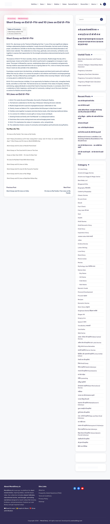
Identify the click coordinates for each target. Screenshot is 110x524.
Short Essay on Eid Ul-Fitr (15, 31)
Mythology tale (86, 266)
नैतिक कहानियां (87, 367)
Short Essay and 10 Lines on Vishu (17, 164)
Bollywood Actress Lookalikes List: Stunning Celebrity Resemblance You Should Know (90, 139)
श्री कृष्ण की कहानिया (83, 442)
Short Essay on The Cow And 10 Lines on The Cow (22, 150)
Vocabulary (84, 325)
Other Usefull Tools (84, 85)
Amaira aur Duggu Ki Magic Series (89, 177)
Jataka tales (85, 236)
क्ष (81, 44)
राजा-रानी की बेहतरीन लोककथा (86, 127)
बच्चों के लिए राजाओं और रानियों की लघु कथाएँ (89, 132)
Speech (82, 322)
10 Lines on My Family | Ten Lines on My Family (21, 134)
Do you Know (82, 199)
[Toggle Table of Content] (23, 29)
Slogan (81, 314)
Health (80, 218)
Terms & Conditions (45, 496)
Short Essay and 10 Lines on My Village (19, 173)
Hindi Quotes (82, 221)
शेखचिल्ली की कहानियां (83, 439)
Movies (80, 262)
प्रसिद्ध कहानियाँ (82, 382)
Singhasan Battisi (87, 311)
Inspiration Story (83, 233)
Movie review (82, 259)
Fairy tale (83, 210)
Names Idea (82, 270)
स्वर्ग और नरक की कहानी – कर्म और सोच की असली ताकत (90, 153)
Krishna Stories (83, 244)
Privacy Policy (43, 499)
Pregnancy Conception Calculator (89, 78)
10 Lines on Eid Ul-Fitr (15, 33)
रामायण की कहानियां (90, 425)
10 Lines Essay (11, 18)
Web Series (81, 333)
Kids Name (82, 281)
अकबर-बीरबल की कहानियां (89, 338)
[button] (101, 19)
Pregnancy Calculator (85, 70)
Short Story (84, 307)
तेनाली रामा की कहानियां (84, 359)
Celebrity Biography (84, 191)
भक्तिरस (80, 391)
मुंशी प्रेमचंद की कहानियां (84, 412)
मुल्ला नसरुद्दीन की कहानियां (84, 408)
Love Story (81, 251)
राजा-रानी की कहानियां (90, 417)
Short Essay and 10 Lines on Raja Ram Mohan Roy (22, 178)
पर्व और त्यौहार (81, 374)
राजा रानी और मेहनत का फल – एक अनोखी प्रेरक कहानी (90, 146)
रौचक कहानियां (87, 429)
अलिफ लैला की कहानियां (89, 343)
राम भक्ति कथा (81, 422)
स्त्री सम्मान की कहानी (83, 123)
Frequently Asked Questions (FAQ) (50, 493)
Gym (79, 214)
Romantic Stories (83, 303)
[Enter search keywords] (91, 19)
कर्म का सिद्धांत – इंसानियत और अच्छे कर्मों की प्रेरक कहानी (90, 117)
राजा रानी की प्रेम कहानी (83, 105)
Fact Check (82, 206)
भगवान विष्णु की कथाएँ (83, 399)
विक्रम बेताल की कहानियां (89, 434)
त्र (83, 44)
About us (42, 490)
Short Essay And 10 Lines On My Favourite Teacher (22, 169)
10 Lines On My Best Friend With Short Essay (20, 159)
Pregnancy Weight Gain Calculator (89, 82)
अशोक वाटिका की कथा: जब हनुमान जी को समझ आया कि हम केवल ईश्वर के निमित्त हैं (90, 111)
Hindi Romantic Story (85, 225)
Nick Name (83, 284)
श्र (85, 44)
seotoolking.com (76, 521)
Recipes (80, 299)
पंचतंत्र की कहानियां (87, 371)
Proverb (82, 296)
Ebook (80, 203)
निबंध (83, 363)
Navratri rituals (83, 288)
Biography (84, 188)
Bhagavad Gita (83, 184)
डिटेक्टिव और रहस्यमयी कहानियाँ (90, 355)
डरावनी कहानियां (86, 350)
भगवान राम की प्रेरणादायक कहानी (86, 395)
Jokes (80, 240)
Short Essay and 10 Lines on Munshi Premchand (21, 146)
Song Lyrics (82, 318)
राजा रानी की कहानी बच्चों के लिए (86, 101)
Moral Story (82, 255)
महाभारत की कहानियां (88, 404)
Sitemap (41, 501)
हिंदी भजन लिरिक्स (82, 446)
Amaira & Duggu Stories (86, 173)
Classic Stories (83, 195)
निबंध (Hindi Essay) (23, 18)
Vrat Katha (81, 329)
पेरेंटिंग (83, 378)
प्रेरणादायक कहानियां (89, 387)
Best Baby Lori (83, 180)
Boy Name (82, 273)
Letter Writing (82, 248)
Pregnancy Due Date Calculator (88, 74)
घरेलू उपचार (86, 346)
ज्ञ (86, 44)
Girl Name (82, 277)
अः (99, 34)
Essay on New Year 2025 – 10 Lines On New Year (22, 155)
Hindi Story (81, 229)
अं (97, 34)
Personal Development (85, 292)
